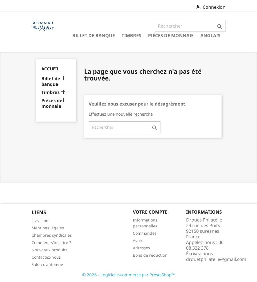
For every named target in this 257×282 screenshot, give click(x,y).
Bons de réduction (150, 255)
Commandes (145, 233)
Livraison (40, 220)
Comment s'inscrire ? (51, 242)
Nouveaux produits (50, 249)
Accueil (50, 68)
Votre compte (150, 212)
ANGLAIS (210, 35)
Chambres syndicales (52, 235)
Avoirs (138, 240)
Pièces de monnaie (171, 35)
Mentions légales (48, 227)
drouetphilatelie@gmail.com (216, 259)
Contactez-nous (46, 257)
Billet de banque (93, 35)
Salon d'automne (47, 264)
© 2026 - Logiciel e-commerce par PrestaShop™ (128, 274)
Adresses (141, 247)
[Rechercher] (190, 26)
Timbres (131, 35)
